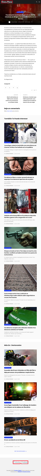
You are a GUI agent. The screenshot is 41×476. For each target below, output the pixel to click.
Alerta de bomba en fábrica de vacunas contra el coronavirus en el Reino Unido (12, 99)
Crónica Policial (14, 21)
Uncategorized (8, 437)
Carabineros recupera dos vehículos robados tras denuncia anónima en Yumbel (20, 328)
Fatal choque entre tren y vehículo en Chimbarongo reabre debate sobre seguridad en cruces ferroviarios (19, 295)
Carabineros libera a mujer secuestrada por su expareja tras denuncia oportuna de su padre (19, 178)
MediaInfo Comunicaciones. (24, 471)
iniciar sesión (9, 111)
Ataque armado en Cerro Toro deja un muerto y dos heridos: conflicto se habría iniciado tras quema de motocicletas (20, 253)
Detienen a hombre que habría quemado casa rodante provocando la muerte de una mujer (29, 99)
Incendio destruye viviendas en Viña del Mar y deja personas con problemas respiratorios (20, 371)
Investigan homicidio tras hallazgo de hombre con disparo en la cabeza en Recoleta (20, 406)
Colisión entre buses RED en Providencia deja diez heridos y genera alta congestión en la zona (20, 216)
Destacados (20, 12)
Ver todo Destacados (20, 451)
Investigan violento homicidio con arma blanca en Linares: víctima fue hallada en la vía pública (20, 146)
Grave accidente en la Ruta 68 (14, 440)
